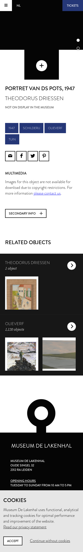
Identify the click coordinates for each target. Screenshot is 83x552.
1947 (12, 128)
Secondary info (26, 213)
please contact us (47, 193)
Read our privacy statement (24, 527)
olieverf (55, 128)
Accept (13, 541)
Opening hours (23, 481)
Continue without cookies (50, 541)
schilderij (31, 128)
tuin (12, 139)
